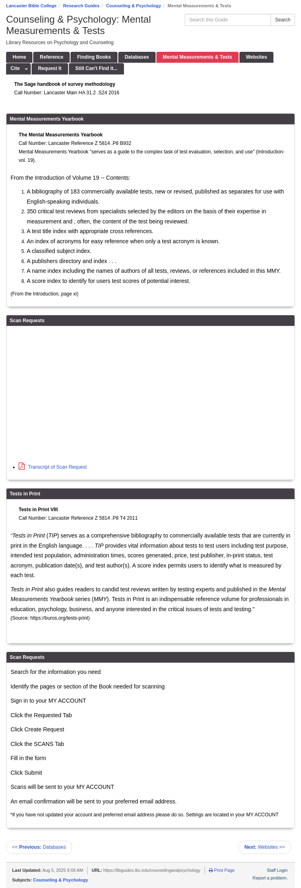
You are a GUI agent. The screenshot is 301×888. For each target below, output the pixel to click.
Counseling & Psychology (133, 5)
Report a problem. (270, 877)
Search (282, 20)
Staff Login (277, 870)
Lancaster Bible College (31, 5)
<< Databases (39, 847)
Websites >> (264, 847)
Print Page (222, 870)
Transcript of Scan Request (53, 467)
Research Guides (81, 5)
